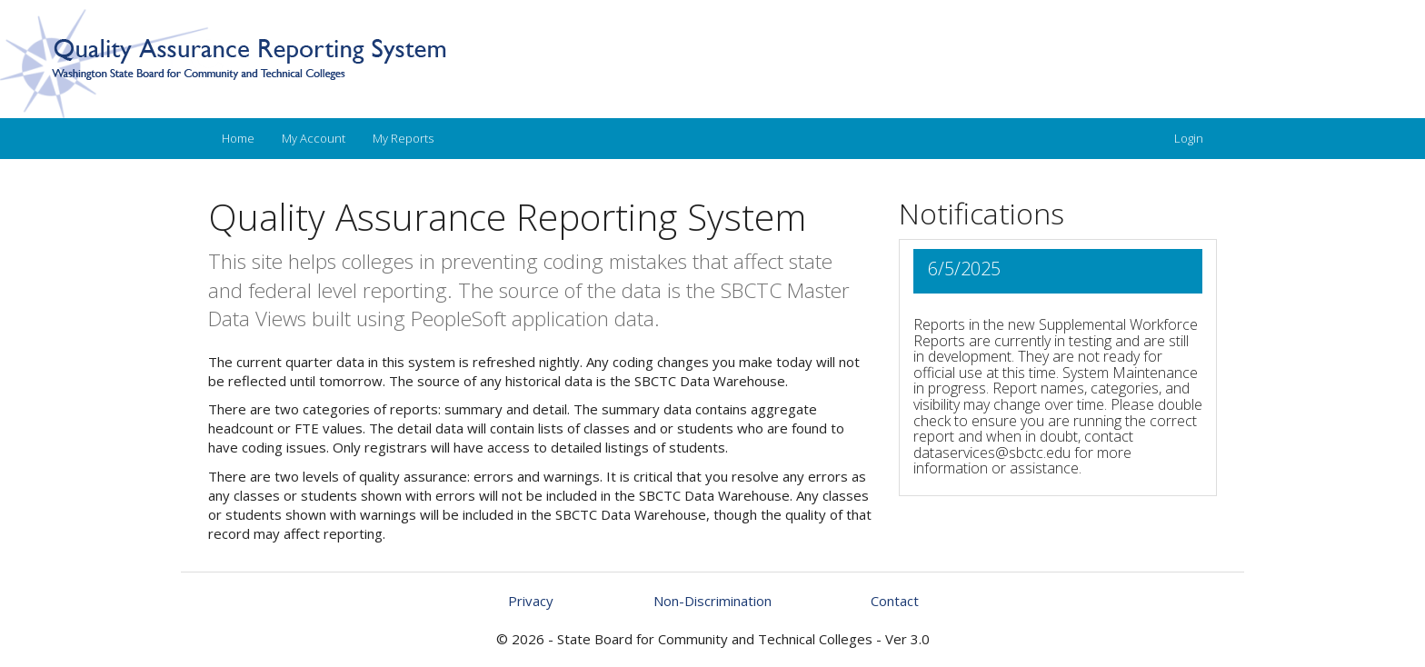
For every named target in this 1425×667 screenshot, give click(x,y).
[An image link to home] (712, 63)
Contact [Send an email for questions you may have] (895, 601)
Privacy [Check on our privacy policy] (530, 601)
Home (238, 138)
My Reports (403, 138)
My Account (313, 138)
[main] (712, 413)
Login (1188, 138)
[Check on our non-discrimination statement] (712, 601)
